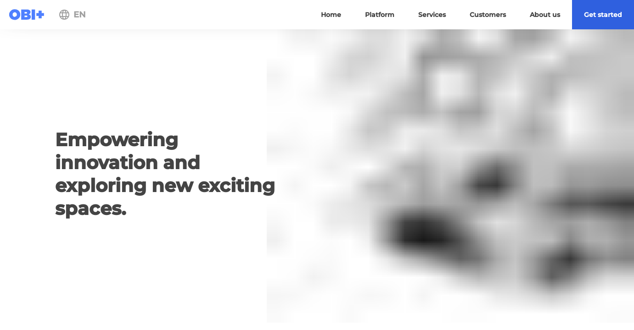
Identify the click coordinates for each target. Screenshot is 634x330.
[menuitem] (603, 14)
